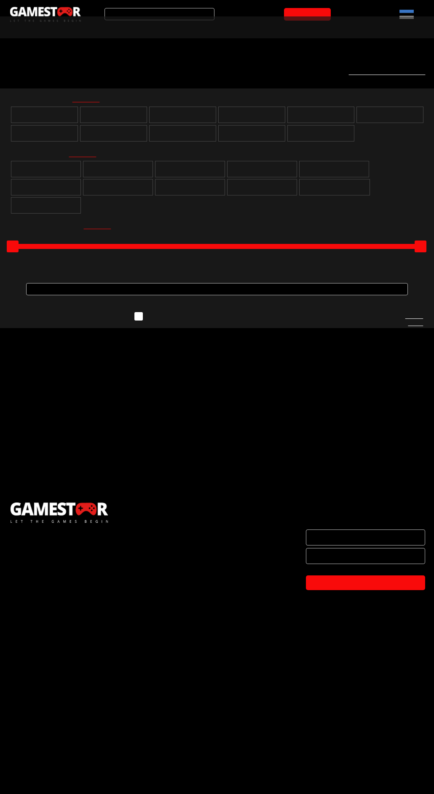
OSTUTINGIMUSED (34, 746)
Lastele (46, 208)
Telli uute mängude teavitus (384, 72)
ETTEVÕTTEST (29, 693)
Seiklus (189, 172)
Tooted (174, 26)
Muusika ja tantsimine (334, 190)
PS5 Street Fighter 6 (49, 504)
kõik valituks (91, 100)
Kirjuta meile (414, 324)
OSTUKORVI (309, 14)
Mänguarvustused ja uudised (249, 26)
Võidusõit (118, 190)
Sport (334, 172)
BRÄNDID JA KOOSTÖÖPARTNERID (56, 728)
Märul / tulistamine (261, 190)
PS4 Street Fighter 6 (158, 504)
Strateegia (262, 172)
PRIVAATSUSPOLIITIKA (39, 763)
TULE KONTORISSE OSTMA (46, 781)
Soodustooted (122, 26)
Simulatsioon (45, 190)
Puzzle (46, 172)
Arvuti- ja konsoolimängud (41, 26)
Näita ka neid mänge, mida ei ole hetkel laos (213, 320)
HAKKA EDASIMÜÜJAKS (41, 710)
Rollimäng (118, 172)
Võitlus (190, 190)
